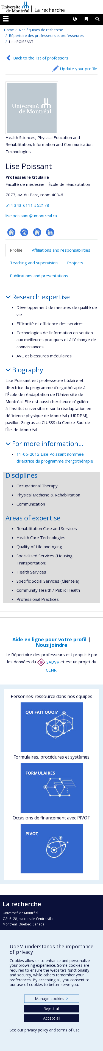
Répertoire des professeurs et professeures (46, 35)
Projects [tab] (75, 262)
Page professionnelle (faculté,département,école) (24, 232)
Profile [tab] (16, 250)
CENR (51, 670)
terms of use (68, 1030)
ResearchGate (11, 232)
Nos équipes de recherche (41, 29)
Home (9, 29)
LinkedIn (50, 232)
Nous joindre (51, 645)
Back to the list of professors (40, 58)
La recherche (49, 9)
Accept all (51, 1018)
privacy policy (36, 1030)
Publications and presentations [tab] (39, 275)
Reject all (51, 1008)
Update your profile (78, 68)
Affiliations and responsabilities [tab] (61, 250)
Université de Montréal (15, 6)
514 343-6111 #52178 (27, 205)
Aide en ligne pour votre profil (49, 639)
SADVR (48, 662)
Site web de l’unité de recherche (37, 232)
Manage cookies (51, 998)
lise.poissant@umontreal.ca (31, 215)
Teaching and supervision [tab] (34, 262)
